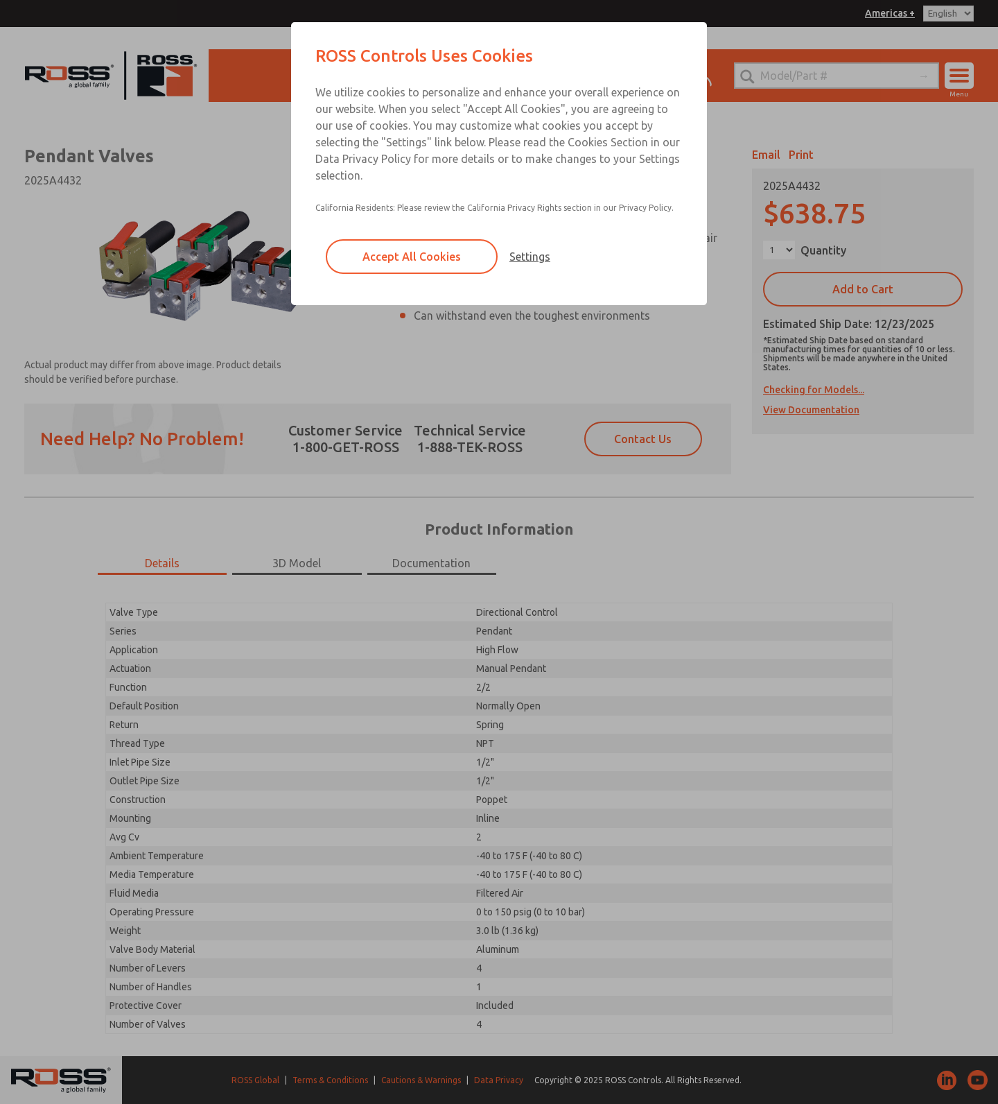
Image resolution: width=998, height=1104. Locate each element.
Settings (529, 256)
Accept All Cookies (411, 256)
